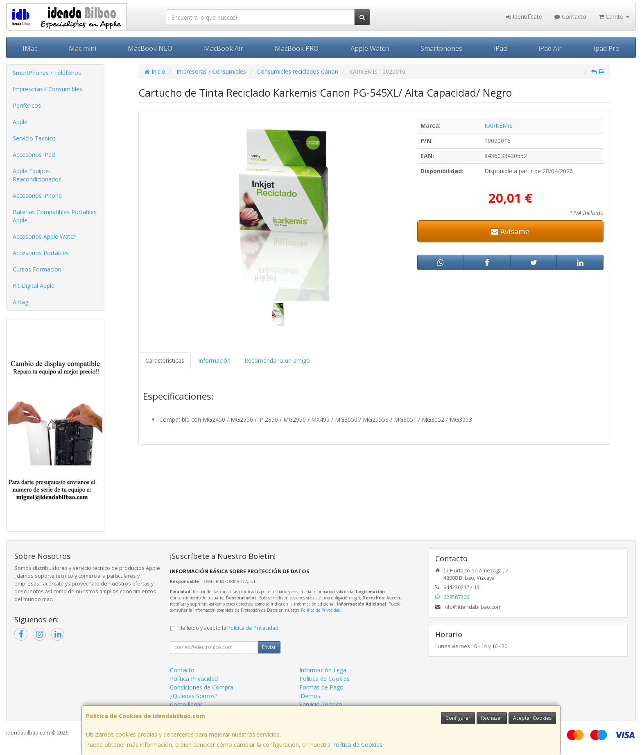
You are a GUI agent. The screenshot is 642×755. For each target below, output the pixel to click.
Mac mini (82, 48)
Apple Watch (369, 48)
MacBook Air (223, 48)
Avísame (510, 231)
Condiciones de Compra (201, 687)
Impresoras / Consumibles (47, 89)
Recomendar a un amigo (277, 360)
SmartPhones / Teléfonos (47, 73)
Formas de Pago (321, 687)
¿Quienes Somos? (193, 696)
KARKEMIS (498, 125)
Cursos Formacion (37, 269)
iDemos (309, 696)
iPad (500, 48)
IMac (30, 48)
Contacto (570, 16)
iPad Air (550, 48)
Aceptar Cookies (532, 717)
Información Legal (323, 670)
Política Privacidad (194, 679)
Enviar (269, 647)
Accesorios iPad (34, 154)
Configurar (457, 717)
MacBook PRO (297, 48)
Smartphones (441, 48)
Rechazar (491, 717)
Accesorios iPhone (37, 195)
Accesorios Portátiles (41, 253)
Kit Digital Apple (33, 285)
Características (164, 360)
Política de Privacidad (321, 610)
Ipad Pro (606, 48)
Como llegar (186, 704)
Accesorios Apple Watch (45, 236)
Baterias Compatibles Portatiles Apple (55, 216)
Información (214, 360)
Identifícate (524, 16)
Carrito (614, 16)
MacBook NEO (150, 48)
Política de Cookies (357, 744)
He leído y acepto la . (229, 627)
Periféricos (27, 105)
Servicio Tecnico (34, 138)
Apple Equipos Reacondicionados (37, 175)
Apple (20, 122)
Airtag (20, 302)
